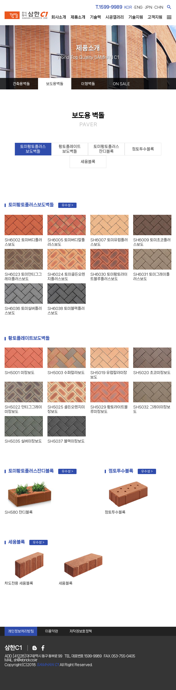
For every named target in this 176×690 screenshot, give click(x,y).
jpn (148, 7)
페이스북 (42, 648)
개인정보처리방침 (21, 631)
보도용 (54, 84)
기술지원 (135, 17)
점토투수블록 (143, 149)
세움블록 (88, 162)
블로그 (34, 648)
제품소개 (78, 17)
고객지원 (155, 17)
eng (138, 7)
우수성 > (67, 205)
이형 (88, 84)
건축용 (21, 84)
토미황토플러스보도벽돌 (33, 149)
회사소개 (58, 17)
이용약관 (51, 631)
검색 (169, 7)
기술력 (95, 17)
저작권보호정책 (80, 631)
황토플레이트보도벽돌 (70, 149)
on (121, 84)
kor (128, 7)
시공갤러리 (114, 17)
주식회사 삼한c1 (26, 15)
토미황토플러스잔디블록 (106, 149)
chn (158, 7)
